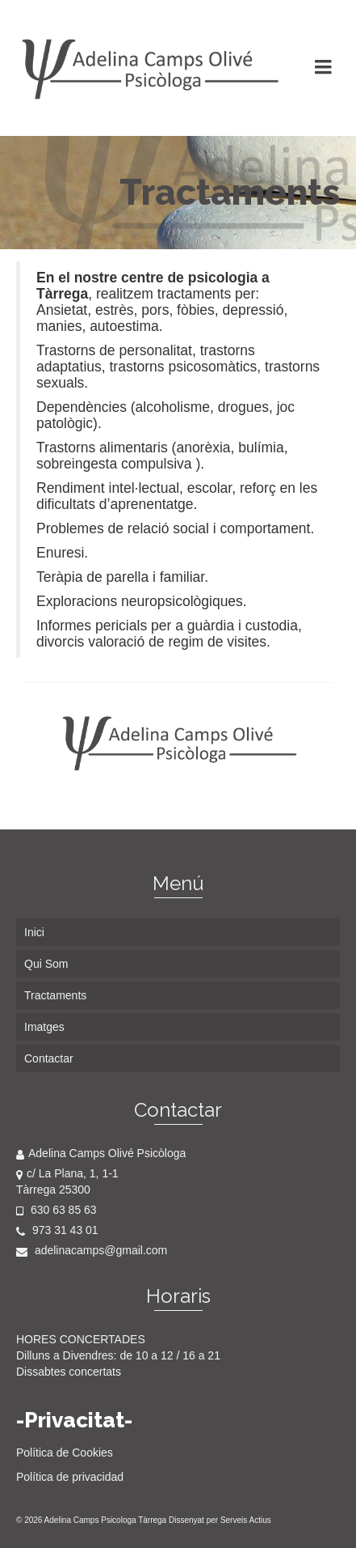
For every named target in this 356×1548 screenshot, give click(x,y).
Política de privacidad (70, 1476)
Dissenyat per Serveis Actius (220, 1520)
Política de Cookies (64, 1452)
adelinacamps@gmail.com (91, 1250)
